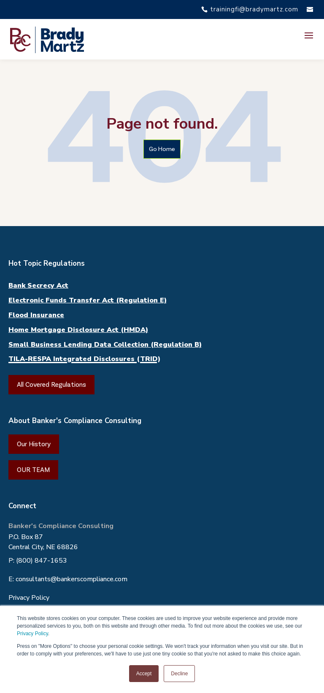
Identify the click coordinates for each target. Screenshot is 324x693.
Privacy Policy (32, 633)
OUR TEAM (33, 470)
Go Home (162, 149)
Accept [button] (144, 674)
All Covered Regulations (51, 384)
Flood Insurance (36, 315)
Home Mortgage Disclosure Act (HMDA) (78, 329)
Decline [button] (179, 674)
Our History (34, 444)
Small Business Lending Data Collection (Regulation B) (105, 344)
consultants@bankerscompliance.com (71, 579)
